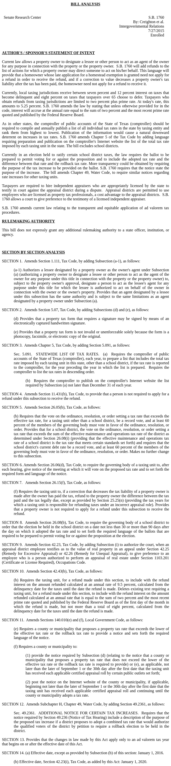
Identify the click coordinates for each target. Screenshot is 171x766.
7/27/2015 (156, 31)
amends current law (36, 208)
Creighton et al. (152, 22)
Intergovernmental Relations (141, 26)
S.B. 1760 (156, 17)
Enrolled (157, 35)
